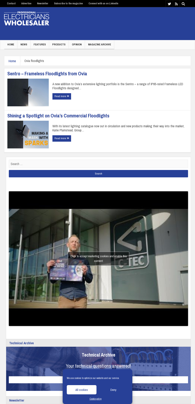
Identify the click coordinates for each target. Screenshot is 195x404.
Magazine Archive (99, 44)
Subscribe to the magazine (68, 3)
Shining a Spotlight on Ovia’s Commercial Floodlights (58, 115)
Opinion (77, 44)
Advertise (26, 3)
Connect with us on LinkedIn (103, 3)
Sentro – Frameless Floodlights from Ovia (47, 73)
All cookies (81, 390)
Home (10, 44)
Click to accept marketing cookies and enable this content (98, 258)
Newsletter (42, 3)
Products (59, 44)
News (23, 44)
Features (40, 44)
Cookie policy (96, 399)
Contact (11, 3)
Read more (61, 96)
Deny (113, 390)
